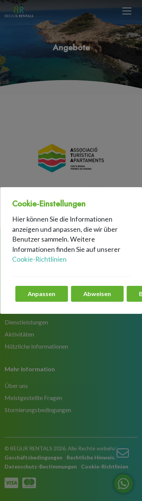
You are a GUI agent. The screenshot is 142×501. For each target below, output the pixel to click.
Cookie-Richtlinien (39, 259)
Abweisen (97, 293)
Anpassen (41, 293)
